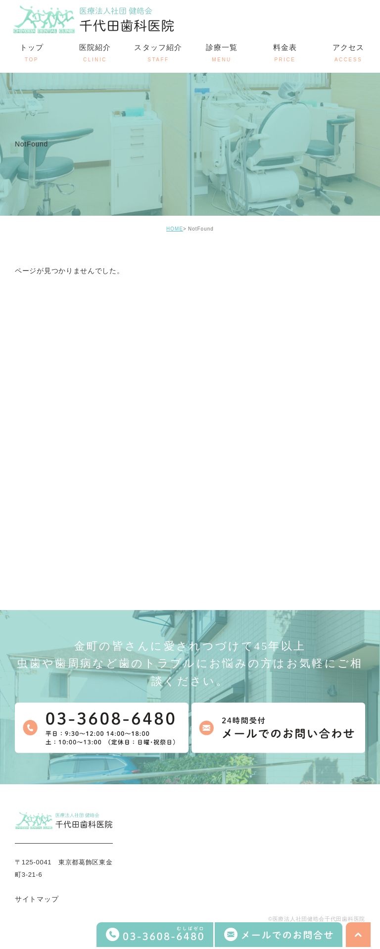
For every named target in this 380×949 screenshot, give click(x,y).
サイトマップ (36, 899)
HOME (174, 229)
